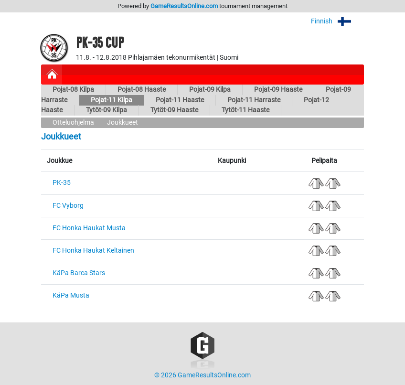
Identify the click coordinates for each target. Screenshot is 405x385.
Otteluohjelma (73, 122)
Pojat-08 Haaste (141, 90)
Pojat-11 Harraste (253, 100)
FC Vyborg (68, 206)
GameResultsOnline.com (184, 6)
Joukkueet (122, 122)
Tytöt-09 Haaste (174, 110)
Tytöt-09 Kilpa (106, 110)
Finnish (337, 21)
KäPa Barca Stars (79, 273)
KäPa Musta (71, 295)
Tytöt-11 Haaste (245, 110)
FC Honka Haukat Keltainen (93, 250)
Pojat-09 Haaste (278, 90)
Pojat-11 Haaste (180, 100)
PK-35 (62, 183)
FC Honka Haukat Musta (89, 228)
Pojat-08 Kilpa (73, 90)
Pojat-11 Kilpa (111, 100)
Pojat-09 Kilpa (210, 90)
